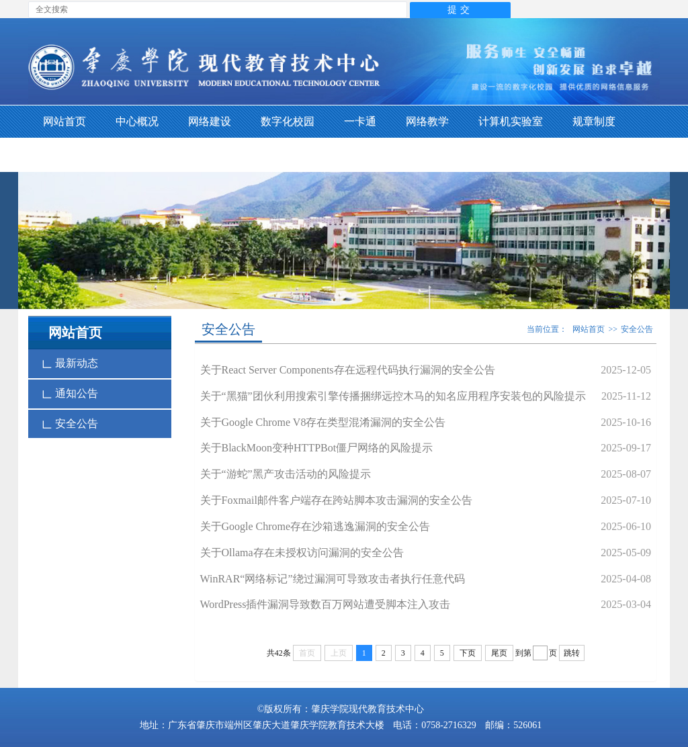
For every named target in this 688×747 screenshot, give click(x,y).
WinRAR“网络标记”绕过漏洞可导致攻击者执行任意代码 (332, 578)
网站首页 (64, 121)
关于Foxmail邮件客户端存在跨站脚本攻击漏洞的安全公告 (336, 500)
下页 (468, 653)
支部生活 (64, 155)
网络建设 (209, 121)
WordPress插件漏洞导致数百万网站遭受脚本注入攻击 (325, 604)
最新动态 (70, 363)
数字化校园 (287, 121)
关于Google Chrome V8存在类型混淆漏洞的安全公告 (323, 422)
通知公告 (70, 394)
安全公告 (70, 424)
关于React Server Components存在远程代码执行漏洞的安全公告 (347, 370)
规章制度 (593, 121)
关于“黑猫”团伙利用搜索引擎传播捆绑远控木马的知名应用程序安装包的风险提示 (393, 396)
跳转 (572, 653)
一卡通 (360, 121)
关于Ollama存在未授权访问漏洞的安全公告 (302, 552)
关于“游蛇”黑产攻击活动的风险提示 (285, 474)
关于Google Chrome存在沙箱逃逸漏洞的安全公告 (315, 526)
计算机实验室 (510, 121)
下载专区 (137, 155)
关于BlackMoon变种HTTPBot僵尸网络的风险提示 (316, 447)
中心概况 (137, 121)
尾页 (499, 653)
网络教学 (427, 121)
